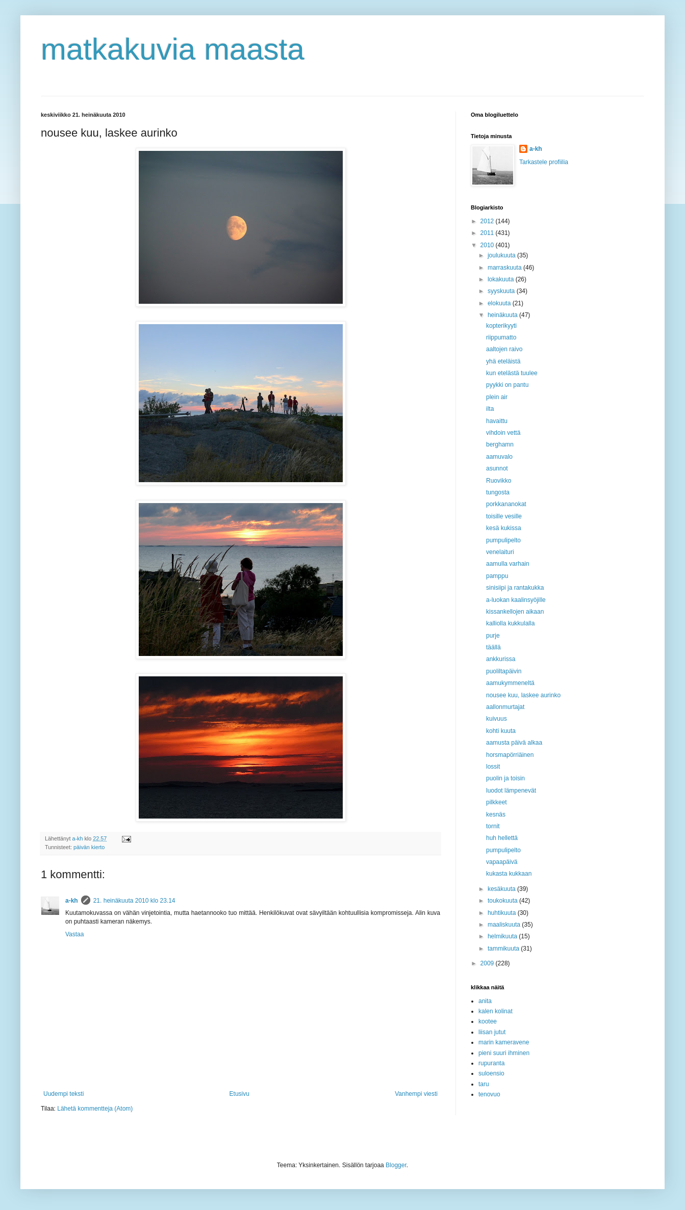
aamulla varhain (507, 563)
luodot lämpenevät (511, 790)
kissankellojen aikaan (515, 611)
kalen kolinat (495, 1011)
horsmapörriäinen (510, 754)
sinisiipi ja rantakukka (515, 587)
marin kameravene (503, 1042)
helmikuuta (503, 936)
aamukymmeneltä (510, 683)
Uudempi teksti (63, 1093)
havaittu (497, 421)
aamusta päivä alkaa (514, 742)
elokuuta (500, 303)
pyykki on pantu (507, 384)
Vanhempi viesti (416, 1093)
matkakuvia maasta (173, 49)
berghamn (500, 444)
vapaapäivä (501, 861)
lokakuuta (502, 279)
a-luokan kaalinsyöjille (516, 599)
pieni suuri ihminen (503, 1053)
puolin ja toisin (505, 778)
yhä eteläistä (503, 361)
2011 (488, 232)
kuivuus (496, 718)
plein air (497, 397)
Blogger (396, 1165)
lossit (493, 766)
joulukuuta (502, 255)
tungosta (498, 492)
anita (485, 1001)
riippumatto (501, 337)
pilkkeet (496, 802)
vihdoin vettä (503, 432)
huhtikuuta (503, 912)
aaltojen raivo (504, 349)
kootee (487, 1021)
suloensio (491, 1073)
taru (483, 1084)
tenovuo (489, 1094)
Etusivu (239, 1093)
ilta (490, 408)
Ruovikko (498, 480)
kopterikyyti (501, 325)
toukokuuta (503, 900)
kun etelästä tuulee (512, 373)
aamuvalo (499, 456)
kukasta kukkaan (508, 873)
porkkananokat (506, 504)
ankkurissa (500, 659)
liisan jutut (491, 1032)
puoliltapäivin (503, 671)
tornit (493, 826)
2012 (488, 221)
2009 (488, 963)
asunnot (497, 468)
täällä (493, 647)
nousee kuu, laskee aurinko (523, 695)
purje (493, 635)
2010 (488, 245)
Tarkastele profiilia (543, 162)
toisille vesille (504, 516)
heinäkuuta (503, 315)
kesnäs (495, 814)
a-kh (71, 900)
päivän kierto (89, 847)
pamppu (497, 576)
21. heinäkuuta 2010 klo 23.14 (134, 900)
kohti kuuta (501, 730)
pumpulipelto (503, 540)
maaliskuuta (505, 924)
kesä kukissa (503, 528)
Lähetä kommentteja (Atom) (95, 1108)
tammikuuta (504, 948)
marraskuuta (505, 267)
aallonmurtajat (505, 707)
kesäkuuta (502, 888)
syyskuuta (502, 291)
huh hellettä (502, 837)
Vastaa (74, 934)
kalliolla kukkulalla (510, 623)
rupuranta (491, 1063)
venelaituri (500, 552)
